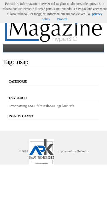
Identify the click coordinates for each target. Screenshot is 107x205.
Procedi (62, 19)
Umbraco (82, 151)
